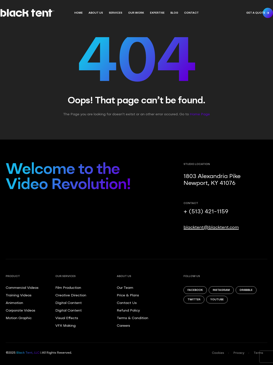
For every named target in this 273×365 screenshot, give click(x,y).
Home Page (200, 114)
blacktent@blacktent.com (211, 227)
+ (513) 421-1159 (206, 212)
